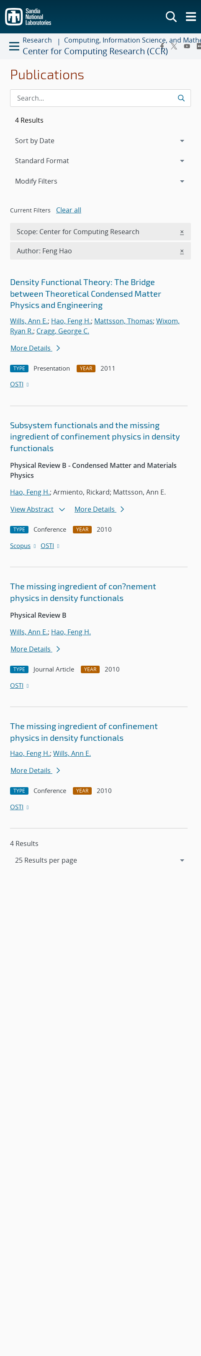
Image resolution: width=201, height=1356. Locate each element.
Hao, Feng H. (71, 321)
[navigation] (100, 860)
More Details (35, 348)
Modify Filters (47, 181)
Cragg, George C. (62, 331)
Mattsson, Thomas (123, 321)
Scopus (23, 545)
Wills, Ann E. (29, 321)
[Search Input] (100, 98)
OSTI (20, 384)
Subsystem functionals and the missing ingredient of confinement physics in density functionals (95, 436)
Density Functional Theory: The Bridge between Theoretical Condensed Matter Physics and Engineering (85, 293)
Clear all (68, 210)
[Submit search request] (181, 98)
